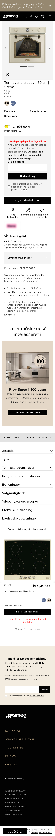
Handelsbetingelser (16, 807)
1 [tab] (24, 65)
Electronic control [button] (26, 310)
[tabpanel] (27, 45)
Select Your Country (13, 778)
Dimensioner (11, 115)
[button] (8, 74)
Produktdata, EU (13, 130)
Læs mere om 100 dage (27, 412)
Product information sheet (13, 605)
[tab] (11, 437)
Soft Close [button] (36, 288)
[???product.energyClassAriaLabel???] (7, 126)
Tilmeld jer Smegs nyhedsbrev (25, 658)
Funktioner (10, 111)
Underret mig (27, 176)
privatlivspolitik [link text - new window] (37, 695)
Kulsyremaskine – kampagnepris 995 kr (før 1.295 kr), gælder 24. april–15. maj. (23, 6)
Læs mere (9, 314)
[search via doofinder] (25, 16)
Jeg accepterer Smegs (26, 695)
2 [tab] (31, 65)
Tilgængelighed (13, 811)
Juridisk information (16, 791)
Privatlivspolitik (14, 799)
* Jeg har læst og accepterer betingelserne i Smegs (26, 186)
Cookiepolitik (12, 803)
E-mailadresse (16, 161)
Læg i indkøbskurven (27, 200)
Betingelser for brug (16, 795)
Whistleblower (13, 814)
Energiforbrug (38, 111)
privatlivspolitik (19, 189)
